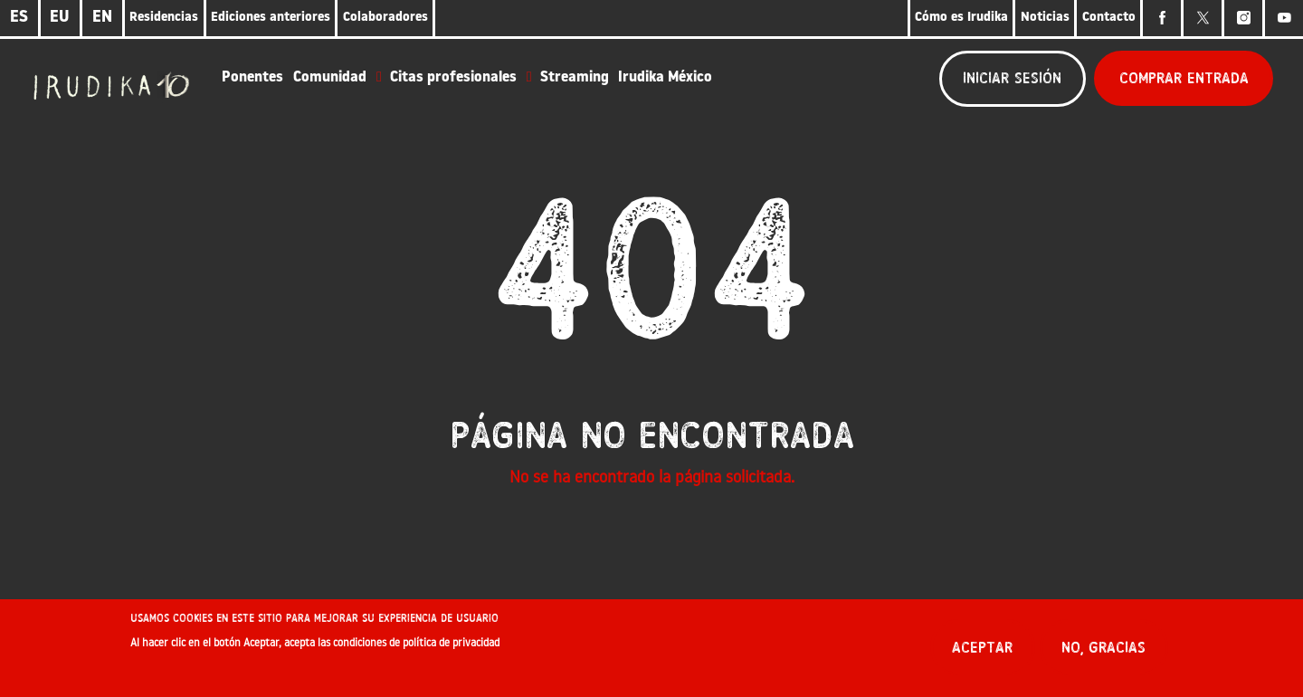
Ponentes (252, 78)
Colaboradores (385, 17)
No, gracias (1103, 654)
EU (60, 17)
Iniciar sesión (1012, 78)
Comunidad (329, 78)
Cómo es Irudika (961, 17)
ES (19, 17)
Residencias (163, 17)
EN (102, 17)
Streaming (574, 78)
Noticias (1045, 17)
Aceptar (982, 654)
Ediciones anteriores (270, 17)
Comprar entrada (1184, 78)
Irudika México (665, 78)
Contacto (1109, 17)
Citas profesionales (453, 78)
